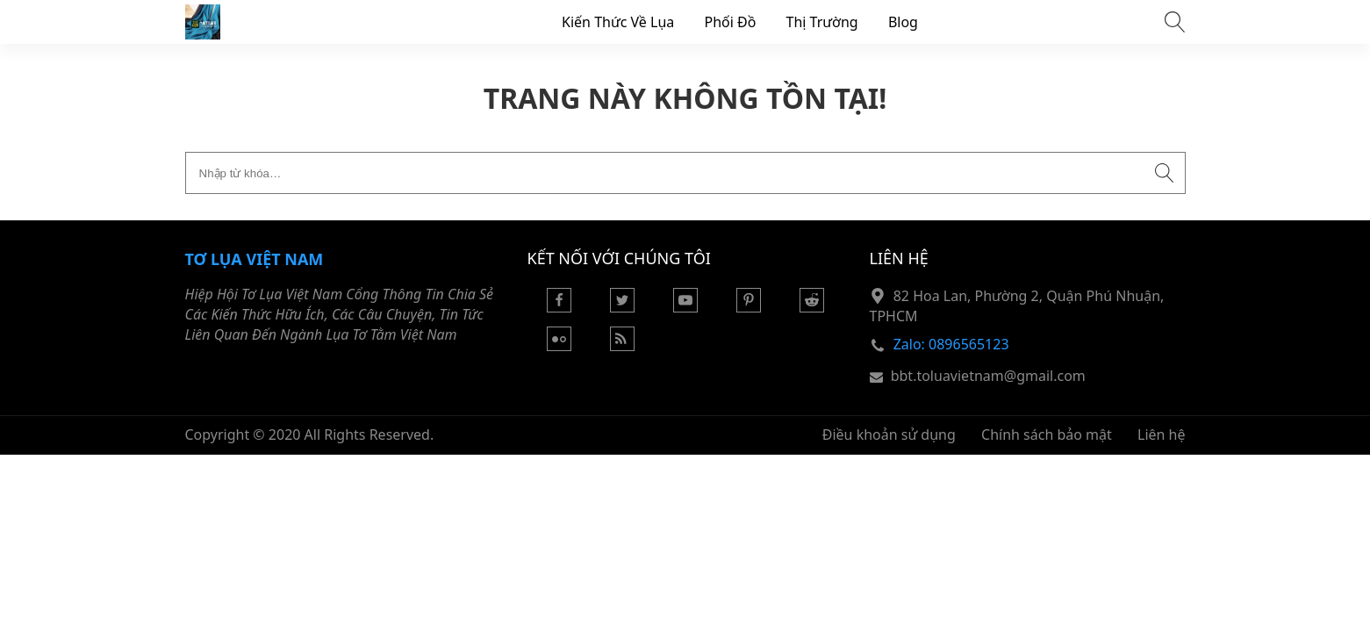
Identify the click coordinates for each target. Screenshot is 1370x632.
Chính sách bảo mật (1046, 434)
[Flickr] (559, 346)
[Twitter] (622, 307)
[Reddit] (812, 307)
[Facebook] (559, 307)
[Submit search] (1165, 173)
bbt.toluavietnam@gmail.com (988, 375)
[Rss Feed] (622, 346)
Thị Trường (822, 22)
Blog (903, 22)
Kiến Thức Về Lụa (618, 22)
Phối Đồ (730, 22)
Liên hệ (1161, 434)
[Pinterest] (748, 307)
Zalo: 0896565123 (951, 344)
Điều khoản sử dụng (889, 434)
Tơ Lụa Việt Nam (254, 258)
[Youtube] (685, 307)
